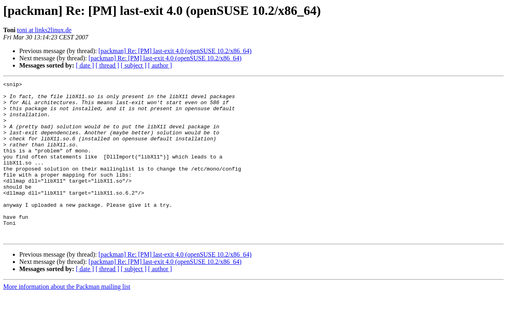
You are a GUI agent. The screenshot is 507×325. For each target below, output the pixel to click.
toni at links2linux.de (44, 30)
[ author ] (160, 65)
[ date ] (85, 65)
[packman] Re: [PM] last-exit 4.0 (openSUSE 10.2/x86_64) (174, 50)
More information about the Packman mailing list (66, 318)
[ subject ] (134, 65)
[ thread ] (107, 65)
